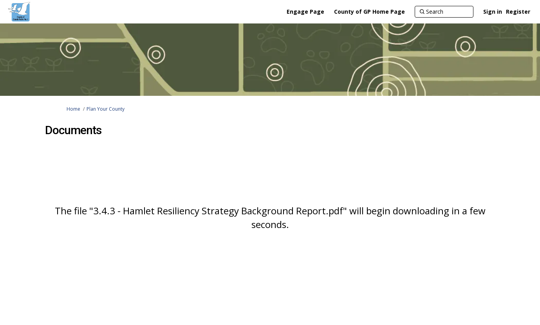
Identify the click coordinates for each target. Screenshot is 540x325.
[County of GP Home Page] (369, 12)
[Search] (444, 12)
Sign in (492, 11)
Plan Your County (106, 109)
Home (73, 109)
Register (518, 11)
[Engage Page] (305, 12)
